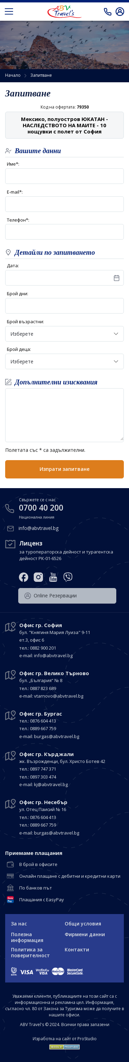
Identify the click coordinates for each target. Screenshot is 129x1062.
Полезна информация (27, 937)
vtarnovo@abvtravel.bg (58, 696)
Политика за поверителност (30, 952)
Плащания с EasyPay (41, 900)
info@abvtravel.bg (38, 528)
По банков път (35, 888)
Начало (13, 75)
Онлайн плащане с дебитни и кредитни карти (69, 876)
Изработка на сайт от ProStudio (65, 1038)
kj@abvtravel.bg (51, 784)
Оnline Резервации (50, 595)
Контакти (77, 949)
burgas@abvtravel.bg (56, 736)
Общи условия (83, 923)
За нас (19, 923)
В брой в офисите (38, 864)
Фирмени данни (85, 934)
